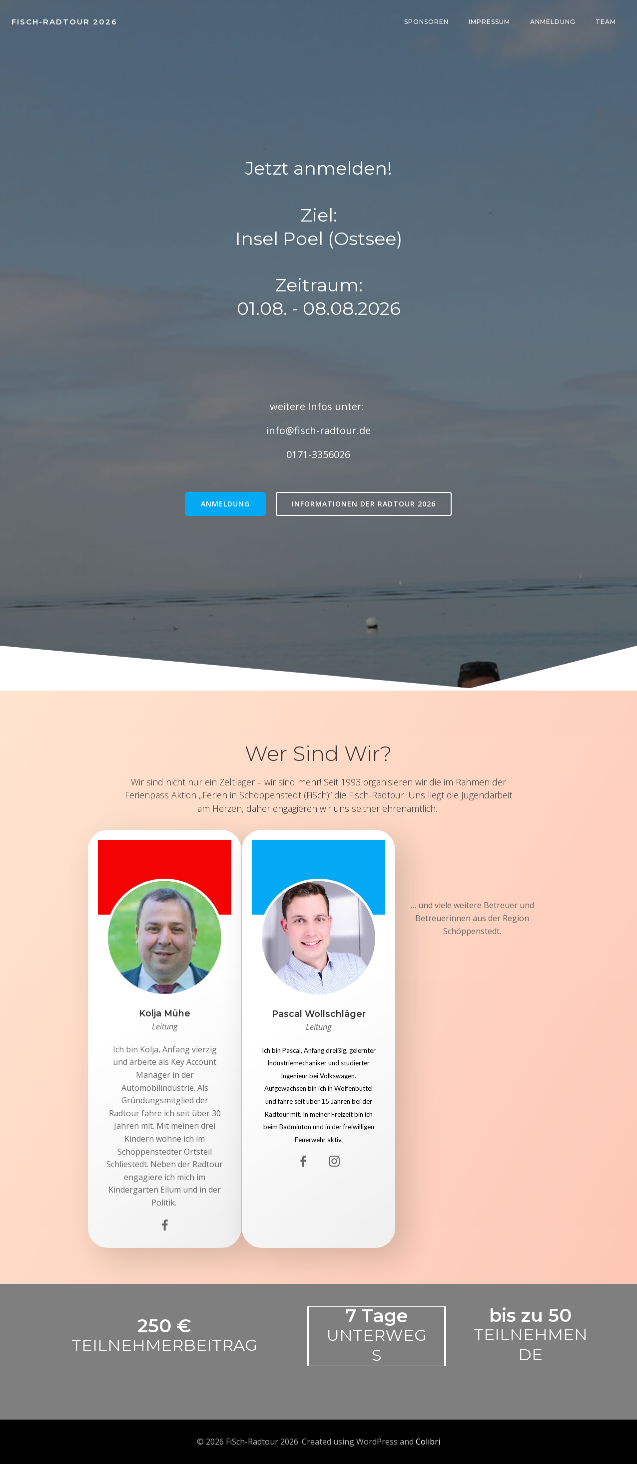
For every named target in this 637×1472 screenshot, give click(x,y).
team (606, 22)
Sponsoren (427, 22)
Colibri (428, 1449)
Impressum (490, 22)
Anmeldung (553, 22)
